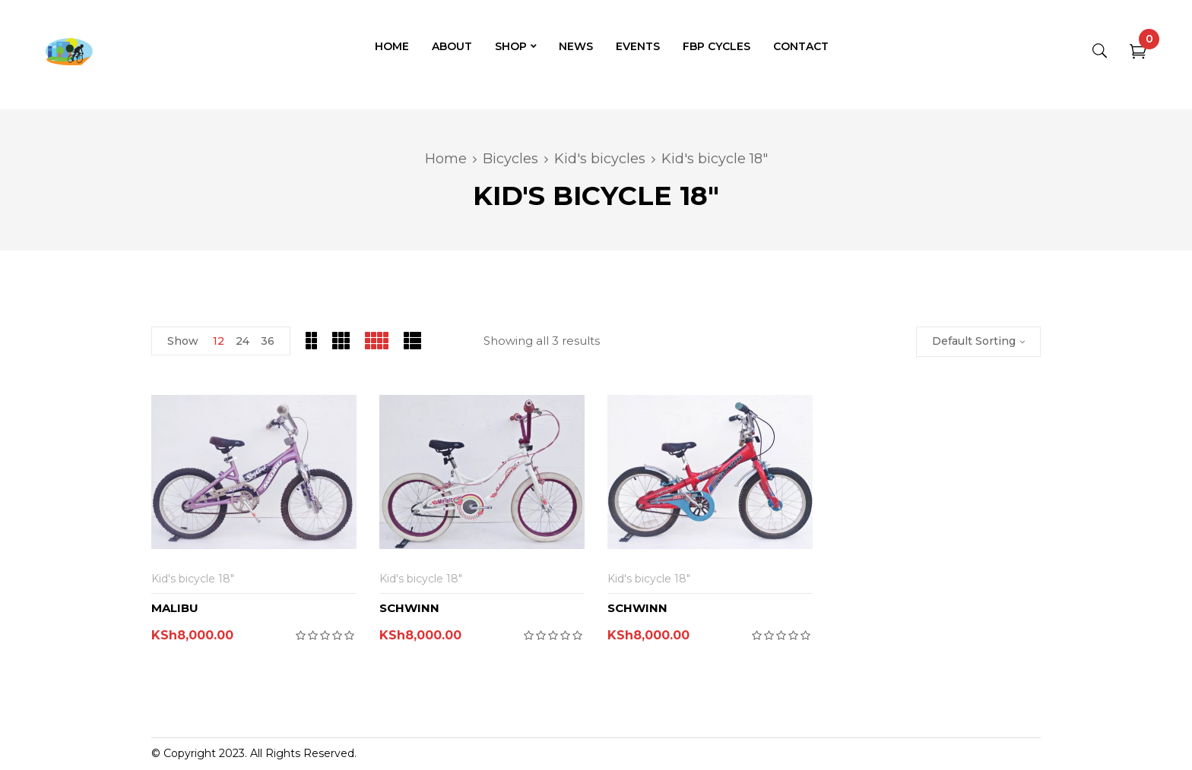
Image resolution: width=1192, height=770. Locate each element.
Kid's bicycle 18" (192, 578)
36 (267, 341)
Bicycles (510, 158)
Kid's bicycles (599, 158)
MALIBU (174, 608)
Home (446, 158)
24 (242, 341)
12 (218, 341)
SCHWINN (409, 608)
